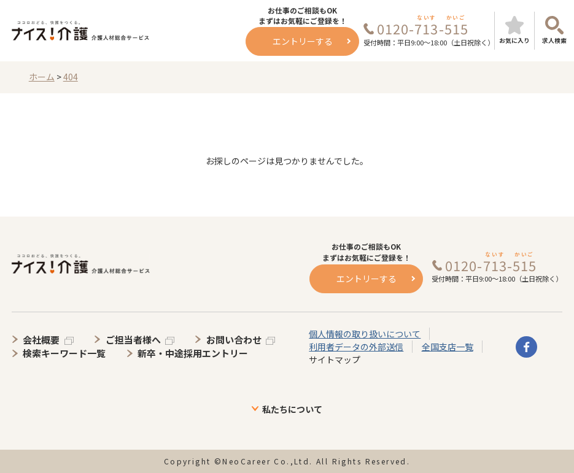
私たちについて (292, 409)
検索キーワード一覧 (64, 353)
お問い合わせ (234, 339)
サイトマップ (334, 359)
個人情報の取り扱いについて (365, 334)
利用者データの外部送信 (356, 346)
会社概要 (41, 339)
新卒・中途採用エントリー (193, 353)
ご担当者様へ (133, 339)
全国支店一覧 (447, 346)
